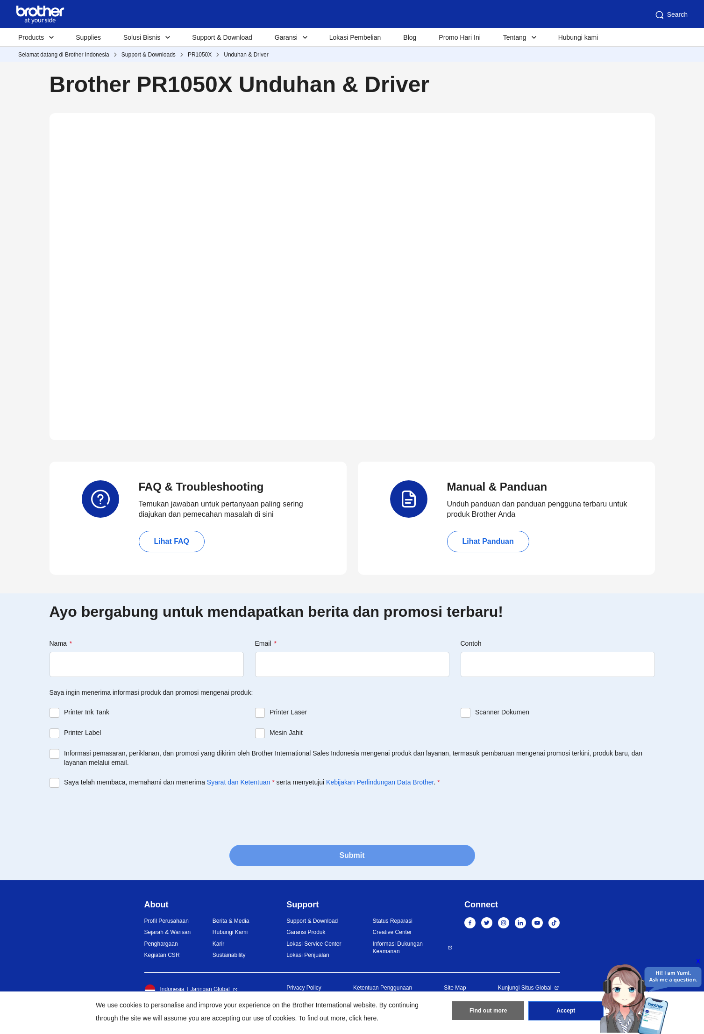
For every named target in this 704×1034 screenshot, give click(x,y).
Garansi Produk (305, 932)
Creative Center (392, 932)
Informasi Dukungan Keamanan (398, 948)
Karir (218, 944)
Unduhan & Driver (246, 54)
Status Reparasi (392, 921)
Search (671, 15)
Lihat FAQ (172, 541)
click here (363, 1018)
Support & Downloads (148, 54)
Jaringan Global (210, 989)
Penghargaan (161, 944)
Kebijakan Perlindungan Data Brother (380, 782)
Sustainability (229, 955)
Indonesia (164, 989)
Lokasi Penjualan (307, 955)
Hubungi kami (578, 37)
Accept (565, 1011)
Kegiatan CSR (162, 955)
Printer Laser (288, 712)
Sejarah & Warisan (167, 932)
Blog (409, 37)
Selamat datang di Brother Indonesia (63, 54)
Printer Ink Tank (86, 712)
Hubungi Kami (230, 932)
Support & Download (222, 37)
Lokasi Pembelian (355, 37)
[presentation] (121, 815)
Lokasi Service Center (313, 944)
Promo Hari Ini (459, 37)
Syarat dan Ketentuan (238, 782)
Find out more (488, 1011)
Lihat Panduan (488, 541)
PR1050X (200, 54)
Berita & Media (231, 921)
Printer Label (82, 732)
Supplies (88, 37)
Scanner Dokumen (502, 712)
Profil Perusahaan (166, 921)
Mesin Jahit (286, 732)
